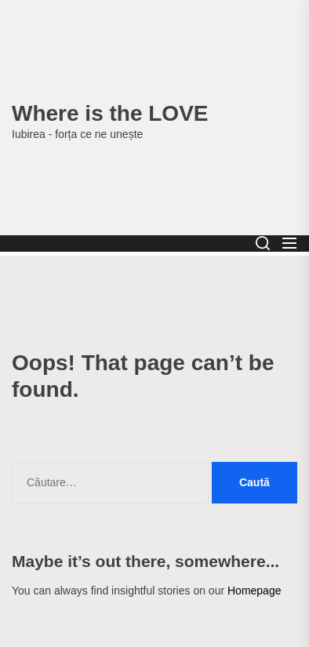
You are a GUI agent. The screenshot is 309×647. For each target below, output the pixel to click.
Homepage (254, 590)
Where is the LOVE (110, 113)
